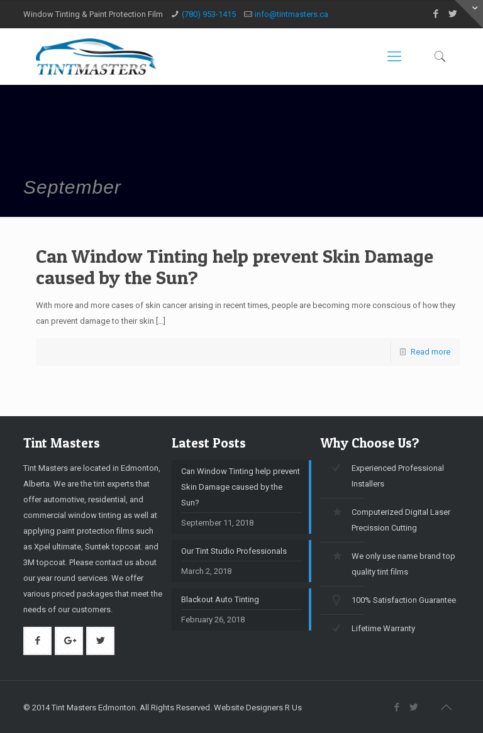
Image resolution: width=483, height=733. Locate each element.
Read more (430, 351)
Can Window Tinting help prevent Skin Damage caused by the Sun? (234, 267)
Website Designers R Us (258, 707)
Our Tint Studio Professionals (234, 551)
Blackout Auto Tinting (220, 599)
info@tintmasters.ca (291, 14)
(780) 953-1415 (209, 14)
